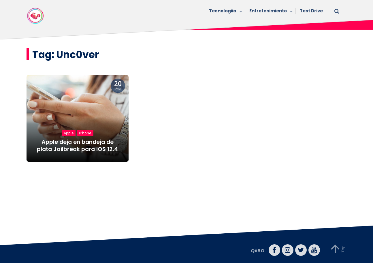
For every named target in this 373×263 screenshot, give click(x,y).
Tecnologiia (225, 11)
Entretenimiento (270, 11)
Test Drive (311, 11)
